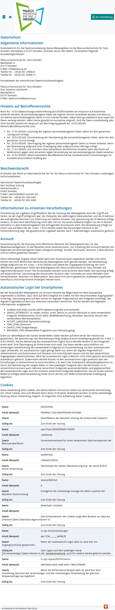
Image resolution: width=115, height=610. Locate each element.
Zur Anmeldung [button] (104, 17)
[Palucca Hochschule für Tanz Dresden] (30, 17)
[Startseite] (10, 17)
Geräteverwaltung (55, 553)
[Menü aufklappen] (4, 17)
